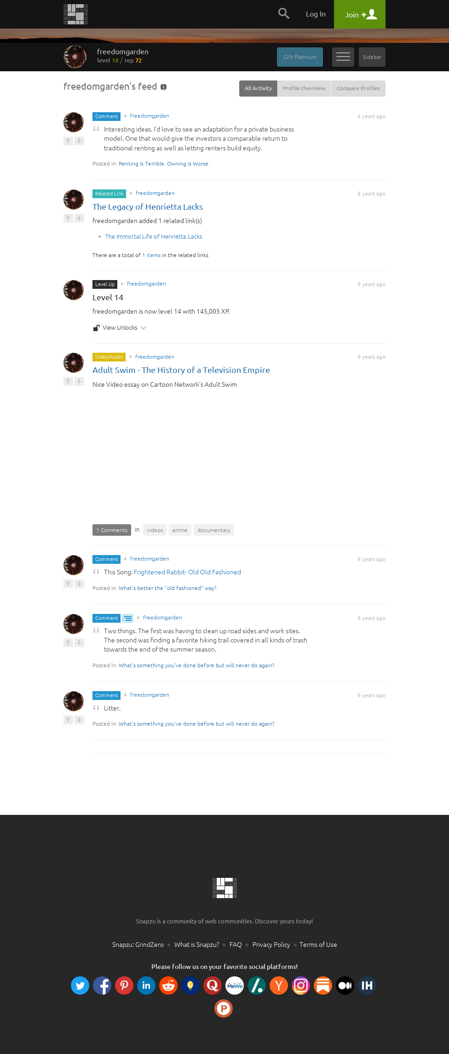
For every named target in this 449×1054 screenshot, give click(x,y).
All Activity (257, 88)
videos (155, 530)
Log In (316, 14)
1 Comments (111, 530)
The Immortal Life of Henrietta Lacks (153, 236)
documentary (213, 530)
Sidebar (372, 57)
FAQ (236, 944)
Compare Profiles (358, 88)
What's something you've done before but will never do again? (197, 665)
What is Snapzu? (196, 944)
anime (180, 530)
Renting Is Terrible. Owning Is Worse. (164, 163)
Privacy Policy (271, 944)
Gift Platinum (300, 57)
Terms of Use (318, 944)
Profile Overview (304, 88)
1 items (151, 255)
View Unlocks (119, 328)
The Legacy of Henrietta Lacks (147, 206)
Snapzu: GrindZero (138, 944)
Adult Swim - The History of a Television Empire (181, 369)
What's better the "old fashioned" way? (168, 588)
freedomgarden (123, 55)
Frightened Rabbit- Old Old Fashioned (187, 572)
